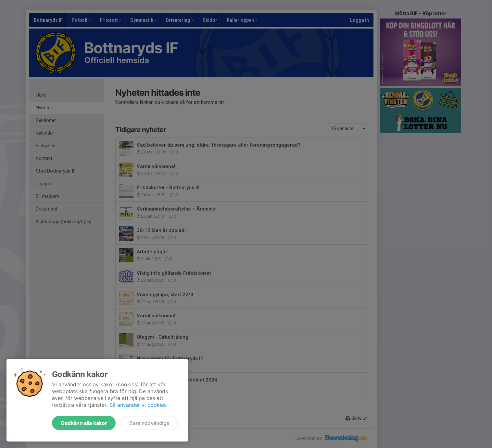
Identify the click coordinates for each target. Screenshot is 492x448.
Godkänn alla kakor (84, 423)
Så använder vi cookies (138, 405)
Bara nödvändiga (149, 423)
